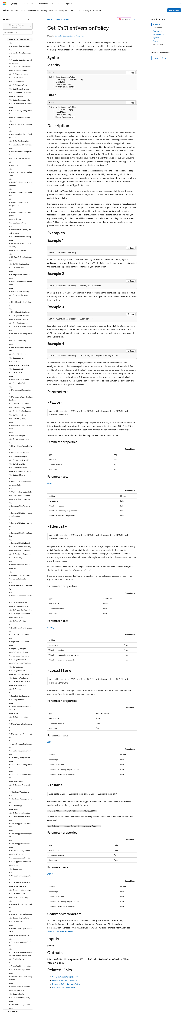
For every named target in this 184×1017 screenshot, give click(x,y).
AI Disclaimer (8, 1009)
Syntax (156, 24)
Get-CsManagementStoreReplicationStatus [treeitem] (20, 396)
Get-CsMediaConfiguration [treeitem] (20, 407)
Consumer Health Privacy (75, 1009)
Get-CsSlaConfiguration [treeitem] (18, 717)
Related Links (158, 44)
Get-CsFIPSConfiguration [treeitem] (19, 264)
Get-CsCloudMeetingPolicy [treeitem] (20, 66)
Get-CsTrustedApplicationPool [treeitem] (19, 842)
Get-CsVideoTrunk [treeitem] (16, 959)
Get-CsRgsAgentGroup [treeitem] (18, 652)
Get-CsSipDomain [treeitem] (16, 699)
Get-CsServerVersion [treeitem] (17, 685)
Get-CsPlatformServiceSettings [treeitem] (19, 563)
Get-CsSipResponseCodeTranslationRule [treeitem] (20, 706)
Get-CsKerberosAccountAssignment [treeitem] (20, 347)
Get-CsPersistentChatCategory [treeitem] (19, 504)
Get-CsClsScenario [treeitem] (16, 81)
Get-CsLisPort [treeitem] (14, 361)
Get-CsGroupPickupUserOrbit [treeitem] (19, 273)
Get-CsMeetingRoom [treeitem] (17, 415)
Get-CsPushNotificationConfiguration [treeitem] (20, 627)
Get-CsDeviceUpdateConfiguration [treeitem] (20, 151)
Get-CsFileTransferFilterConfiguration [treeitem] (20, 257)
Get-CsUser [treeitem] (14, 865)
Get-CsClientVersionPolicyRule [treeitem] (19, 44)
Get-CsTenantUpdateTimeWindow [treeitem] (20, 774)
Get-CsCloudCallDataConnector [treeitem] (20, 51)
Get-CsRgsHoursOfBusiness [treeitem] (20, 663)
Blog (35, 1009)
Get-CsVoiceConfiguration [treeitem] (19, 969)
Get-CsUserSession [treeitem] (17, 921)
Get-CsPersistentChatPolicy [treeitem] (20, 546)
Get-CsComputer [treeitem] (16, 96)
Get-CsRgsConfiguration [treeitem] (19, 656)
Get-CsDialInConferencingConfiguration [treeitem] (20, 192)
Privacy (57, 1009)
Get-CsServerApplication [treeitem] (19, 678)
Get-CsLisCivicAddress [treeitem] (18, 354)
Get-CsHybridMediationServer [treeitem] (19, 310)
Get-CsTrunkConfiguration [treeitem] (19, 813)
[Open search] (171, 3)
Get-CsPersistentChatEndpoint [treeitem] (19, 541)
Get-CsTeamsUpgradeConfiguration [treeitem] (20, 743)
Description (157, 27)
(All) (50, 742)
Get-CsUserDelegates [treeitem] (17, 886)
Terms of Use (95, 1009)
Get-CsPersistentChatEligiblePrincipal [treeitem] (20, 532)
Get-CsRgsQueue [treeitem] (16, 667)
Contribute (46, 1009)
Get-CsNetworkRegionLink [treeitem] (19, 460)
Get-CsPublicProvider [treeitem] (17, 621)
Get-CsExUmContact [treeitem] (17, 250)
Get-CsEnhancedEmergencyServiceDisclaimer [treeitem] (20, 229)
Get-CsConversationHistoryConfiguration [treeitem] (20, 134)
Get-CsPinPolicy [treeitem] (15, 557)
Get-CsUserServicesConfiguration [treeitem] (20, 913)
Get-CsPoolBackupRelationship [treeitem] (19, 573)
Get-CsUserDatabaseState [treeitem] (19, 882)
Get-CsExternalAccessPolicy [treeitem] (20, 236)
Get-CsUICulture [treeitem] (16, 854)
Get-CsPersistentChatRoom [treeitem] (20, 550)
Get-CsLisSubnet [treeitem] (16, 369)
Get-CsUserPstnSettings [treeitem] (19, 897)
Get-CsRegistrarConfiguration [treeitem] (19, 640)
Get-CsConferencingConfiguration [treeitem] (20, 110)
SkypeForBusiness (61, 19)
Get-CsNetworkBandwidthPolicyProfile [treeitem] (20, 425)
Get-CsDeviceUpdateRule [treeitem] (19, 158)
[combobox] (17, 26)
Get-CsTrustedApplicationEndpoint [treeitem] (20, 833)
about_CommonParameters (59, 931)
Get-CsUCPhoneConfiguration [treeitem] (19, 849)
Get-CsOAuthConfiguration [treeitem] (20, 471)
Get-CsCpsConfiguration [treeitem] (19, 141)
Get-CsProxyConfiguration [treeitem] (19, 613)
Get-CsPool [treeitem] (13, 568)
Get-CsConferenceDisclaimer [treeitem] (20, 103)
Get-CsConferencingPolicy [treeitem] (19, 117)
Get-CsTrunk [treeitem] (14, 809)
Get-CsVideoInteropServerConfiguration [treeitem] (20, 942)
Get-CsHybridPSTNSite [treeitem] (18, 319)
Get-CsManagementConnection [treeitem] (20, 388)
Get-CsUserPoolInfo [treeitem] (17, 893)
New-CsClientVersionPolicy (64, 980)
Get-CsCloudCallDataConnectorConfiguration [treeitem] (20, 59)
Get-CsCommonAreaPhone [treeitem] (20, 92)
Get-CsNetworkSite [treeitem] (17, 464)
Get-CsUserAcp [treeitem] (15, 869)
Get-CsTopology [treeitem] (15, 805)
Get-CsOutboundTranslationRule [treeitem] (20, 490)
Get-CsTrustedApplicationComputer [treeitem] (20, 823)
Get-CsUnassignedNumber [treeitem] (20, 858)
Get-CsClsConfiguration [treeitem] (18, 74)
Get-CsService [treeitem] (15, 689)
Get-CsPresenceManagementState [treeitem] (20, 595)
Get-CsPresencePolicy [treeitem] (18, 602)
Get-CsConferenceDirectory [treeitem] (20, 100)
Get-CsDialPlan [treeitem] (15, 219)
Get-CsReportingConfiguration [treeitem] (19, 647)
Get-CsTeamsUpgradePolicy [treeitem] (20, 751)
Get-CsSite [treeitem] (13, 713)
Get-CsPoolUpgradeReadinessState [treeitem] (20, 585)
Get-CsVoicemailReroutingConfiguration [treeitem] (20, 976)
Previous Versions (24, 1009)
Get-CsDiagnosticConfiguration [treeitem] (20, 164)
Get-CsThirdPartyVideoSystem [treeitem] (19, 790)
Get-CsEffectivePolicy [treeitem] (17, 223)
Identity (52, 627)
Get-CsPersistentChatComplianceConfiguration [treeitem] (20, 512)
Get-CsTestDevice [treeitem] (16, 781)
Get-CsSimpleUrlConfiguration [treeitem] (19, 694)
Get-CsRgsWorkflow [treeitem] (17, 670)
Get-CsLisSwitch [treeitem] (15, 372)
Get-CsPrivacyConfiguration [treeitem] (20, 610)
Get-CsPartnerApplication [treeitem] (19, 495)
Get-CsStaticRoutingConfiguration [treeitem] (20, 723)
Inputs (156, 38)
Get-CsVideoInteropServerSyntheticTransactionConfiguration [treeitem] (20, 952)
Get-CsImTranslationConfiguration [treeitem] (20, 333)
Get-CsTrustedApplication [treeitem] (19, 816)
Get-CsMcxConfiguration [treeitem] (19, 403)
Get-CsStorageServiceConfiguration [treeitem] (20, 733)
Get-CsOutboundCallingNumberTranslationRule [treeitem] (20, 481)
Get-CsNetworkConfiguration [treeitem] (19, 434)
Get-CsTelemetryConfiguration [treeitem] (19, 756)
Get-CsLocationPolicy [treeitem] (17, 383)
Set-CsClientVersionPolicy (63, 987)
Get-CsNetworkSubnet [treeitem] (18, 467)
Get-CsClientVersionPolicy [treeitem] (20, 39)
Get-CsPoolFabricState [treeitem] (18, 579)
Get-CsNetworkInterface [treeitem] (19, 439)
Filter (50, 483)
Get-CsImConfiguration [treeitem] (18, 323)
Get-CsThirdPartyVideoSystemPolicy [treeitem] (20, 798)
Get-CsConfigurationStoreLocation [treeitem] (20, 124)
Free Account (174, 10)
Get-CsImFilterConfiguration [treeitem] (20, 326)
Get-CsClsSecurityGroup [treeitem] (19, 89)
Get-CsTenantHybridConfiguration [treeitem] (20, 764)
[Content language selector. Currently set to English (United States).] (15, 1003)
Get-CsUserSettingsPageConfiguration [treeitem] (20, 928)
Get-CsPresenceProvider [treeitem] (19, 606)
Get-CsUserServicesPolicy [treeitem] (19, 918)
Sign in (178, 3)
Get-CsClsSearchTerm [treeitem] (18, 85)
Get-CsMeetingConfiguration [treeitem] (20, 411)
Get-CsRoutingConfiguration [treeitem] (20, 674)
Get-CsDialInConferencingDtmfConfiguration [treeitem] (20, 202)
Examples (157, 31)
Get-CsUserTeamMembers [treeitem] (19, 935)
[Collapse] (29, 19)
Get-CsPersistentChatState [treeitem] (20, 554)
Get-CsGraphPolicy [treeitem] (16, 267)
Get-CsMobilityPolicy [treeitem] (17, 418)
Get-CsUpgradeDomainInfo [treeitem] (20, 861)
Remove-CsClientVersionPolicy (66, 984)
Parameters (158, 34)
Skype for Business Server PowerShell (69, 36)
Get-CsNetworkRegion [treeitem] (18, 456)
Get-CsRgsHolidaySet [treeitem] (17, 659)
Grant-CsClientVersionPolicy (65, 976)
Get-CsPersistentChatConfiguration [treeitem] (20, 523)
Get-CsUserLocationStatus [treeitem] (20, 890)
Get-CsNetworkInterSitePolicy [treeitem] (19, 451)
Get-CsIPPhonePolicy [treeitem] (17, 340)
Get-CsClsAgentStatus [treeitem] (18, 70)
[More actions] (134, 19)
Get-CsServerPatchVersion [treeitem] (19, 681)
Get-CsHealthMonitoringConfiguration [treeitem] (20, 281)
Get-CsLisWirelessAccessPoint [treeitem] (19, 378)
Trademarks (107, 1009)
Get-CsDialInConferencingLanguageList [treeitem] (20, 212)
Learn (49, 19)
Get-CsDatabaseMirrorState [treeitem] (20, 145)
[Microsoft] (4, 3)
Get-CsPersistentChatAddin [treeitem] (20, 499)
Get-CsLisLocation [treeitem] (16, 358)
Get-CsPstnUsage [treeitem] (16, 617)
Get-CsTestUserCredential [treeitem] (19, 785)
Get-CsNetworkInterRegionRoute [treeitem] (20, 444)
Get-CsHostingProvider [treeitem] (18, 295)
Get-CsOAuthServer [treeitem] (17, 475)
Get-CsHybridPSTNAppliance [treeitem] (20, 315)
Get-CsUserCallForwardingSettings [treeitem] (20, 875)
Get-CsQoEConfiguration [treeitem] (19, 634)
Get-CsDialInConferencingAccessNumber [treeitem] (20, 182)
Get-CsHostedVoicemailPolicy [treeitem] (19, 290)
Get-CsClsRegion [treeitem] (16, 77)
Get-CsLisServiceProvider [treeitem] (19, 365)
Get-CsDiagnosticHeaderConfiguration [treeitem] (20, 172)
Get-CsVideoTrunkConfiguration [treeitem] (20, 964)
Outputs (157, 41)
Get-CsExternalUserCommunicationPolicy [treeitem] (20, 243)
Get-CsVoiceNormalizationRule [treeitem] (19, 985)
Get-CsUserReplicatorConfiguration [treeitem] (20, 904)
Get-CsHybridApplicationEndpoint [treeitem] (20, 302)
